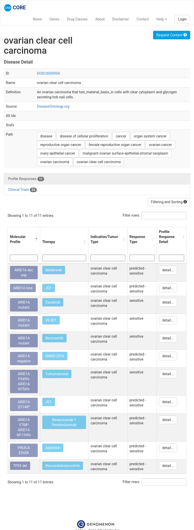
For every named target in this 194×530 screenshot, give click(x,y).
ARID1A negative (24, 358)
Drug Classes (77, 19)
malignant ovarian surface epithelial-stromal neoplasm (125, 153)
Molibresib (53, 270)
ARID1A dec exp (23, 272)
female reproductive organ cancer (115, 145)
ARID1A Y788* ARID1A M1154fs (24, 427)
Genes (54, 19)
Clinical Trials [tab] (22, 190)
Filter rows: (131, 215)
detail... (168, 270)
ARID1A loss (23, 288)
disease (46, 136)
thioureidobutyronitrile (62, 466)
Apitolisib (52, 448)
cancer (121, 136)
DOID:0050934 (48, 73)
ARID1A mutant (24, 304)
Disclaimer (120, 19)
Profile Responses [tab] (26, 179)
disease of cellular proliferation (84, 136)
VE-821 (51, 320)
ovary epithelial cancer (57, 153)
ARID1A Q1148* (24, 404)
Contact (142, 19)
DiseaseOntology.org (53, 106)
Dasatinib (52, 302)
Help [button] (161, 19)
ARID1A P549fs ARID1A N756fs (24, 381)
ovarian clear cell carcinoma (99, 162)
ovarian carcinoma (54, 162)
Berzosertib (54, 338)
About (100, 19)
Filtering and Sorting (169, 202)
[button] (36, 239)
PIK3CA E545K (24, 450)
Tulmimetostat (56, 374)
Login (182, 19)
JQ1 (48, 288)
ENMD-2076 (54, 356)
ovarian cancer (160, 145)
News (37, 19)
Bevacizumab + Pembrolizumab (64, 422)
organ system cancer (150, 136)
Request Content (171, 35)
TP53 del (20, 466)
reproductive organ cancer (60, 145)
